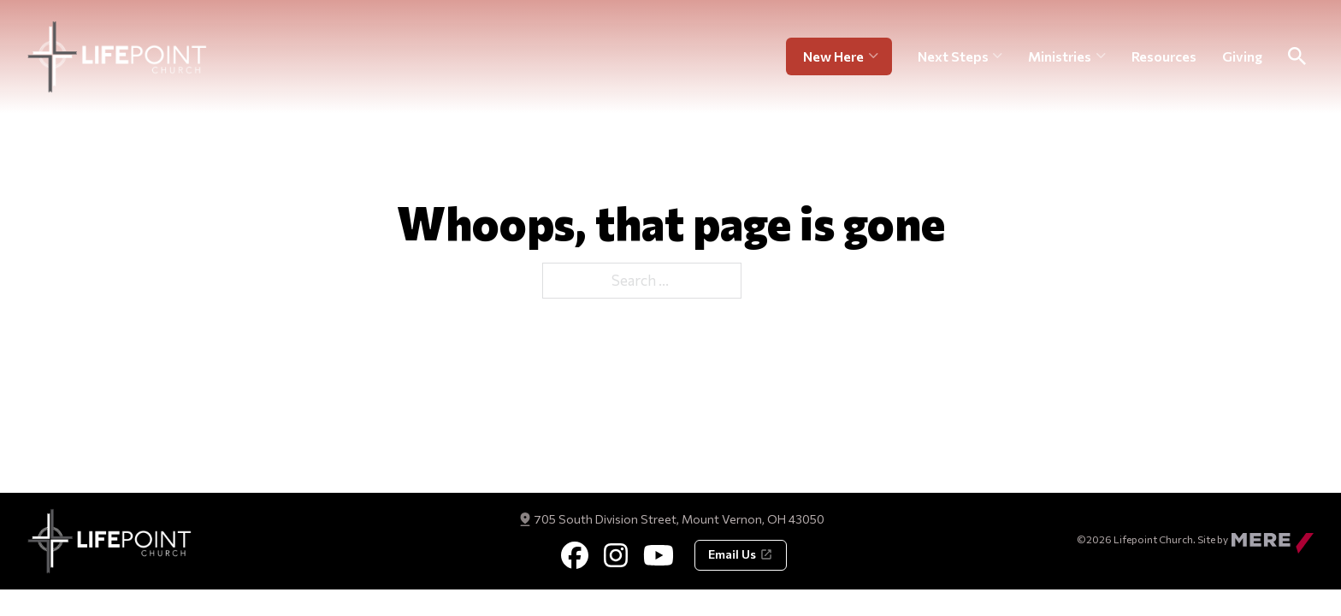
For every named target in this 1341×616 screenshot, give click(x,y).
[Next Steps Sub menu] (997, 59)
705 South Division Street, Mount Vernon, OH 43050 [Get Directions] (679, 519)
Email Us (740, 554)
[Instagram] (615, 555)
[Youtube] (658, 555)
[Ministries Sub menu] (1101, 59)
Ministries (1059, 58)
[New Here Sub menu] (880, 59)
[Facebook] (574, 555)
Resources (1163, 58)
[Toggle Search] (1296, 59)
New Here (833, 58)
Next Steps (953, 58)
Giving (1242, 58)
